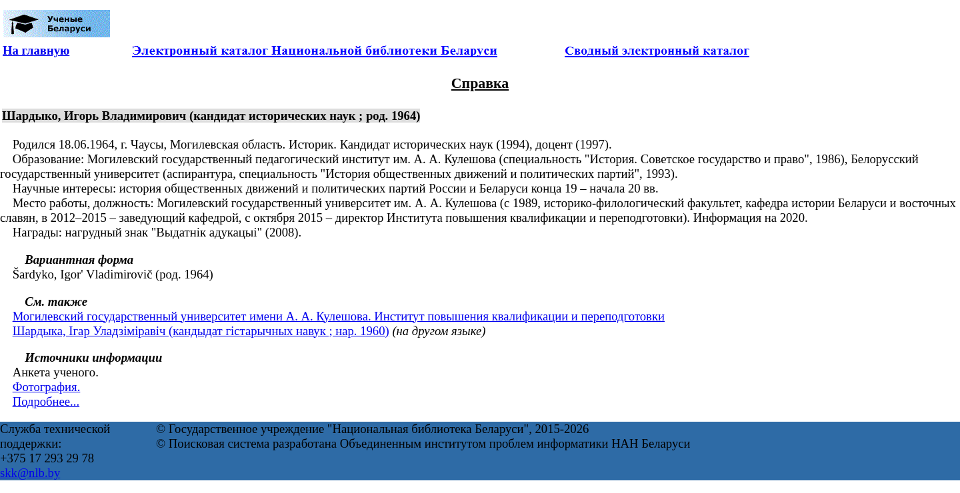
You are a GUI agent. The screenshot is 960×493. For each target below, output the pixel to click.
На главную (36, 50)
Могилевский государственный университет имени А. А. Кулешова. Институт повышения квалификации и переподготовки (339, 316)
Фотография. (47, 387)
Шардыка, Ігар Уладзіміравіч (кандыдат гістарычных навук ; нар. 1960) (201, 331)
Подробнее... (46, 401)
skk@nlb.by (30, 473)
